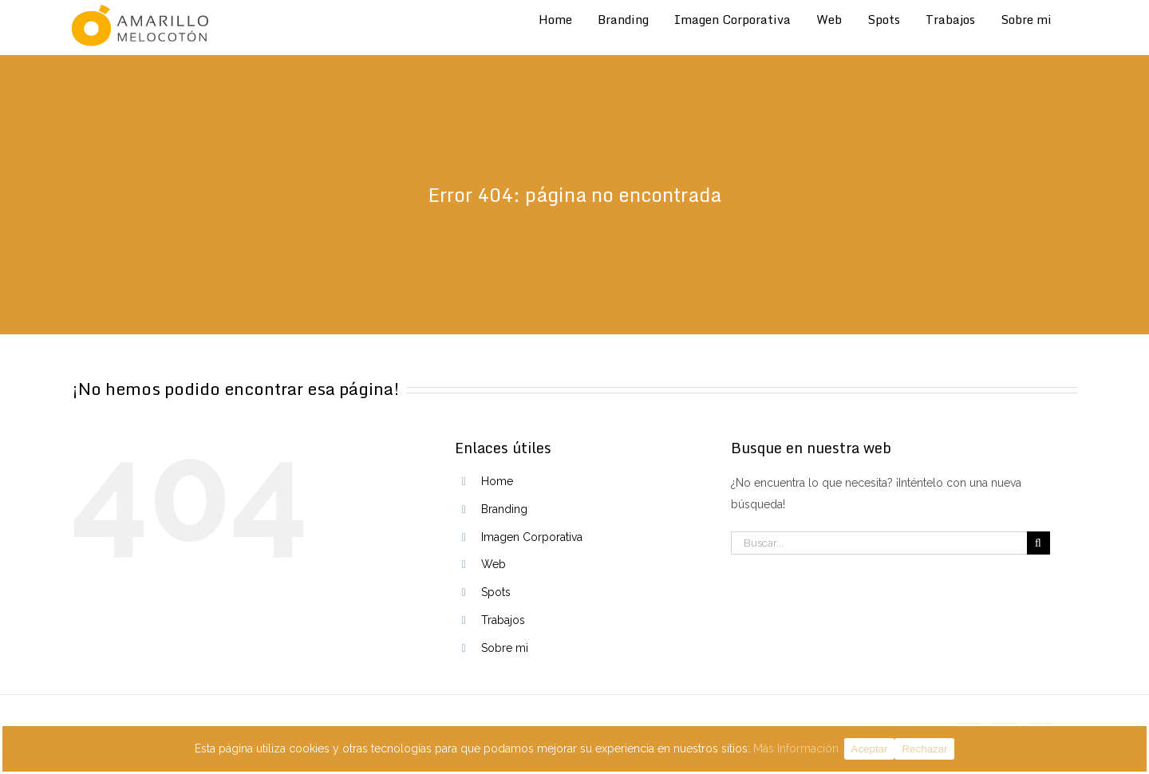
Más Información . (798, 748)
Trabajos (503, 620)
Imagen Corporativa (531, 537)
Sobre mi (504, 648)
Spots (496, 592)
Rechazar (924, 749)
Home (497, 481)
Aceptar (869, 749)
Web (493, 564)
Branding (504, 509)
